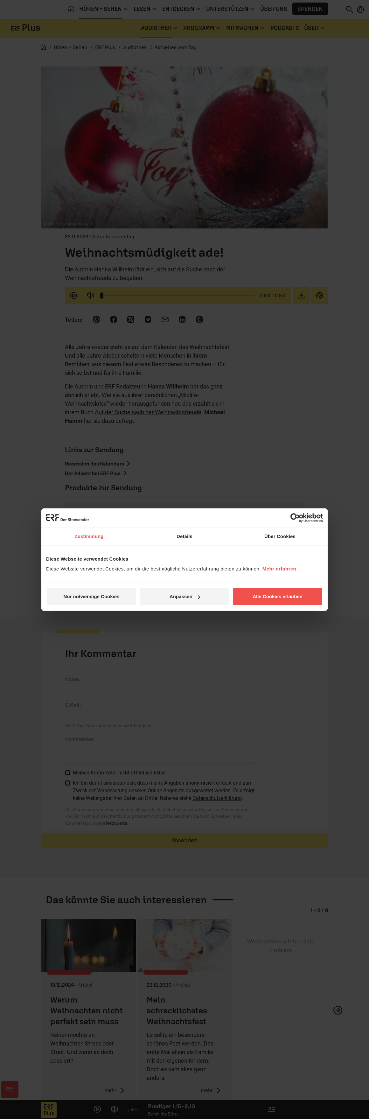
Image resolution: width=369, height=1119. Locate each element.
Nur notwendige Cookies (92, 596)
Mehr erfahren (279, 568)
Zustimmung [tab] (89, 536)
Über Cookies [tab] (280, 536)
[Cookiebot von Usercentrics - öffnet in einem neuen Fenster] (295, 517)
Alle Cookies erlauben (278, 596)
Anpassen (185, 596)
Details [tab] (184, 536)
